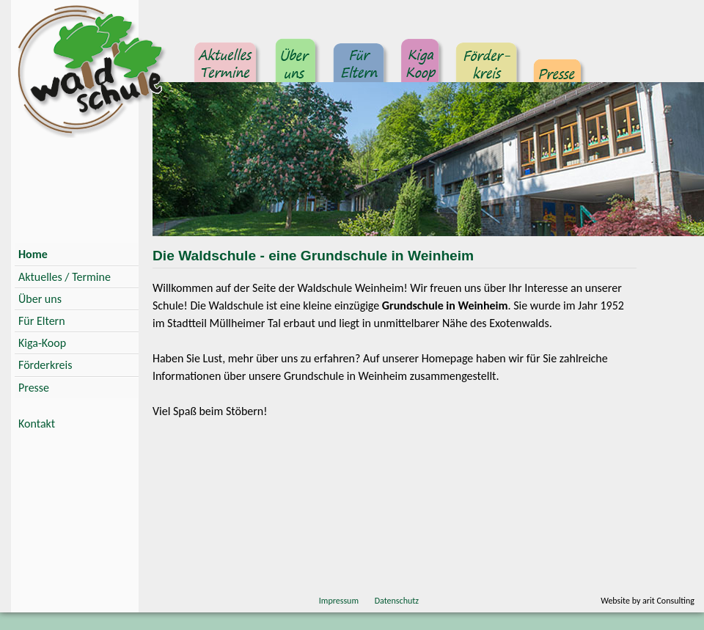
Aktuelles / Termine (64, 277)
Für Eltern (359, 69)
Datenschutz (397, 601)
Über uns (296, 69)
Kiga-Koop (42, 343)
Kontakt (36, 424)
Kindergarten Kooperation (420, 69)
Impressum (339, 601)
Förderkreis (486, 69)
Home (33, 254)
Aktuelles (227, 69)
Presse (557, 69)
